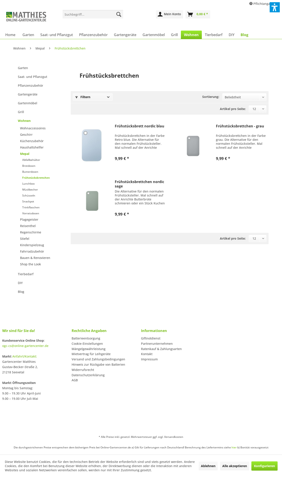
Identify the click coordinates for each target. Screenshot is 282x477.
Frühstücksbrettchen (36, 178)
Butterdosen (30, 172)
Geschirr (26, 134)
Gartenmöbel (27, 103)
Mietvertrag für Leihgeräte (91, 354)
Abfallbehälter (31, 160)
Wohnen (24, 121)
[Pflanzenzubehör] (93, 35)
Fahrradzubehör (32, 251)
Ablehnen (208, 466)
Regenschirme (30, 232)
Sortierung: (210, 97)
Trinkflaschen (31, 207)
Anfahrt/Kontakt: (24, 356)
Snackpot (28, 201)
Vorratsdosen (30, 213)
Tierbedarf (25, 274)
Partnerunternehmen (157, 343)
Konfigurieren (264, 466)
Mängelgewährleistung (89, 349)
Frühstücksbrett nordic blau (139, 126)
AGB (75, 380)
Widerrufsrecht (83, 370)
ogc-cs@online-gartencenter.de (25, 346)
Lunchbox (28, 183)
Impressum (149, 359)
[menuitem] (92, 14)
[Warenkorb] (197, 14)
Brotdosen (28, 166)
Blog (21, 292)
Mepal (24, 154)
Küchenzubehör (32, 141)
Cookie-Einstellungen (87, 343)
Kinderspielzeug (32, 245)
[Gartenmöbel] (153, 35)
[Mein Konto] (169, 14)
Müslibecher (30, 189)
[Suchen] (118, 14)
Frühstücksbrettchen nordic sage (139, 184)
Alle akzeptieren (234, 466)
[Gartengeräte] (125, 35)
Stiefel (24, 239)
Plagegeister (29, 219)
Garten (23, 68)
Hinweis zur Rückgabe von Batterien (98, 364)
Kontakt (146, 354)
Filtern (82, 97)
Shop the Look (30, 264)
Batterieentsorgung (86, 338)
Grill (21, 112)
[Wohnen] (191, 35)
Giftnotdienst (150, 338)
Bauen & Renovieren (35, 258)
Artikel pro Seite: (233, 109)
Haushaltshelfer (32, 147)
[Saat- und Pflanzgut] (56, 35)
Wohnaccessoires (33, 128)
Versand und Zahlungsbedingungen (98, 359)
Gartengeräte (27, 94)
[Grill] (174, 35)
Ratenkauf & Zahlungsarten (161, 349)
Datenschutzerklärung (88, 375)
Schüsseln (28, 195)
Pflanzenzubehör (30, 85)
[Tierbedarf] (214, 35)
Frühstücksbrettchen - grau (240, 126)
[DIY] (231, 35)
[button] (275, 7)
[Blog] (244, 35)
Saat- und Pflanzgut (32, 77)
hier (234, 447)
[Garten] (28, 35)
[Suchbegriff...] (92, 14)
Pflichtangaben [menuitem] (263, 4)
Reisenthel (28, 226)
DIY (20, 283)
